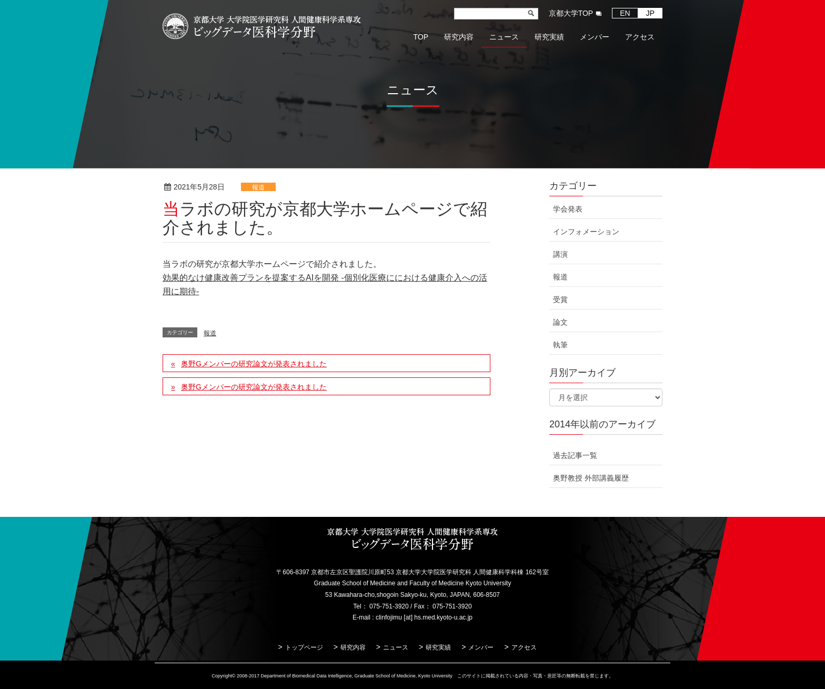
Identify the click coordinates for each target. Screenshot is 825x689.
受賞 (560, 299)
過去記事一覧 (575, 455)
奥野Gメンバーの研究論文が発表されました (254, 364)
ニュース (395, 647)
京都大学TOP (571, 13)
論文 (560, 322)
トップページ (304, 647)
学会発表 (567, 209)
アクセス (524, 647)
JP (650, 13)
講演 (560, 254)
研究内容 (353, 647)
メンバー (481, 647)
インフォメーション (586, 231)
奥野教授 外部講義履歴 (591, 478)
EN (625, 13)
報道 (258, 187)
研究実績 (438, 647)
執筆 (560, 345)
